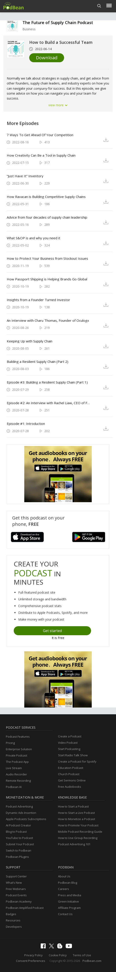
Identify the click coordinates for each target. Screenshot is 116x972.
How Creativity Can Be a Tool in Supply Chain (41, 155)
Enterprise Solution (19, 749)
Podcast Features (18, 737)
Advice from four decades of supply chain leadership (47, 217)
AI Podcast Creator (18, 825)
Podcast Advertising (19, 806)
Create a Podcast (69, 736)
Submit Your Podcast (20, 844)
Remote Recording (18, 781)
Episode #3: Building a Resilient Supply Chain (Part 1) (47, 382)
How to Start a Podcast (73, 806)
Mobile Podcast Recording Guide (80, 832)
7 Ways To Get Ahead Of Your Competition (40, 135)
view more (58, 105)
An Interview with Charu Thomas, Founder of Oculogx (48, 320)
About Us (64, 876)
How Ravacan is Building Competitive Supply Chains (46, 197)
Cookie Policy (58, 955)
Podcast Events (16, 895)
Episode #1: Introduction (26, 424)
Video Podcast (68, 743)
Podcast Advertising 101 (74, 844)
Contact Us (65, 914)
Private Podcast (16, 755)
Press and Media (69, 895)
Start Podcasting (69, 749)
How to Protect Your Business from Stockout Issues (47, 258)
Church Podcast (68, 774)
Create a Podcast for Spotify (77, 761)
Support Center (16, 876)
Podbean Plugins (17, 857)
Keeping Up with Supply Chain (29, 341)
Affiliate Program (69, 908)
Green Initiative (68, 901)
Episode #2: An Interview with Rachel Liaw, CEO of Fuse (49, 403)
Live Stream (14, 768)
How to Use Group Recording (77, 838)
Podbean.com (92, 961)
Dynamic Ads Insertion (21, 813)
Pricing (10, 743)
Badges (11, 914)
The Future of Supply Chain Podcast (57, 22)
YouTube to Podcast (19, 838)
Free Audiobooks (69, 787)
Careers (63, 889)
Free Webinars (16, 889)
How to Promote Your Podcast (78, 825)
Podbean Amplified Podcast (25, 908)
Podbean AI (14, 787)
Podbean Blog (67, 883)
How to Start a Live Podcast (76, 813)
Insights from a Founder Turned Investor (38, 300)
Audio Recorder (16, 774)
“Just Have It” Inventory (25, 176)
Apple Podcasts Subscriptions (26, 819)
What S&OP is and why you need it (33, 238)
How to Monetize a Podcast (76, 819)
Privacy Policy (33, 955)
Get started (52, 630)
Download (46, 58)
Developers (14, 927)
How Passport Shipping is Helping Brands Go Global (47, 279)
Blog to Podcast (16, 832)
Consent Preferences (30, 961)
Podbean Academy (19, 901)
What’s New (14, 883)
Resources (13, 920)
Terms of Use (82, 955)
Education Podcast (70, 768)
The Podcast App (17, 762)
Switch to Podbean (18, 850)
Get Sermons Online (72, 780)
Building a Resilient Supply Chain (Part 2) (37, 362)
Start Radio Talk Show (73, 755)
